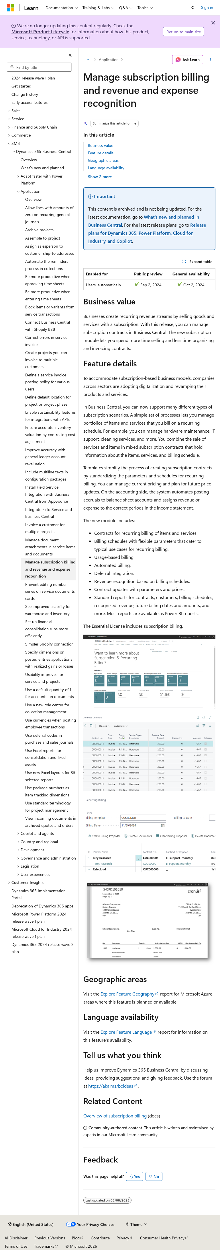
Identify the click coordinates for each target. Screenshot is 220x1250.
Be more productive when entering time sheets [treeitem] (47, 295)
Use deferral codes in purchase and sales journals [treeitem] (49, 738)
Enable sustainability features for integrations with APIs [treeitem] (50, 415)
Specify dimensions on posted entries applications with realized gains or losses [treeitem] (49, 659)
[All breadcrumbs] (88, 59)
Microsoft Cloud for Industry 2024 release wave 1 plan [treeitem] (41, 932)
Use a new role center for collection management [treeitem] (47, 708)
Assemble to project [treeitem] (42, 238)
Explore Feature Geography (127, 994)
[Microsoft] (10, 7)
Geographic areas (103, 160)
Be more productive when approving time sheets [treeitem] (47, 280)
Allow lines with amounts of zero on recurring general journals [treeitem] (49, 214)
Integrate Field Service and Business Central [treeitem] (48, 513)
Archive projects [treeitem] (39, 229)
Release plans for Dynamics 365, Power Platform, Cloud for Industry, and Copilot (147, 233)
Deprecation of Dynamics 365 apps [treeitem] (42, 906)
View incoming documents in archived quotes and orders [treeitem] (50, 821)
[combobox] (39, 67)
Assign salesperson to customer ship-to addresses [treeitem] (49, 249)
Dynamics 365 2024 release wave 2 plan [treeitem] (42, 948)
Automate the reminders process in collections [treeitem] (46, 264)
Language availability (106, 167)
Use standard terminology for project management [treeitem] (48, 806)
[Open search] (193, 8)
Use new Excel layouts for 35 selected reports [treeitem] (50, 776)
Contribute (100, 1238)
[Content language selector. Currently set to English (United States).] (31, 1224)
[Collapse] (70, 55)
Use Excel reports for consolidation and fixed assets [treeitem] (45, 757)
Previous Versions (49, 1238)
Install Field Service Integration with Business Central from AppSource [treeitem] (47, 494)
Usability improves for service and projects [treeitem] (44, 678)
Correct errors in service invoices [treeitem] (46, 341)
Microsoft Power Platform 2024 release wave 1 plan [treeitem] (38, 917)
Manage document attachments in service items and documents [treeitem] (50, 547)
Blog (76, 1238)
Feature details (100, 152)
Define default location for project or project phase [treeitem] (48, 400)
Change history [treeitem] (24, 94)
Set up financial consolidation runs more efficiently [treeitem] (46, 628)
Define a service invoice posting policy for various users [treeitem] (47, 382)
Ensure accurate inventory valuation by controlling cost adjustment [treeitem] (50, 434)
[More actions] (210, 59)
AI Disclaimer (16, 1238)
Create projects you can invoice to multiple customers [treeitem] (46, 359)
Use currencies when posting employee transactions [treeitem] (50, 723)
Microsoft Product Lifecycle (40, 31)
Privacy (123, 1238)
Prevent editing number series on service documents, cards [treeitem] (50, 591)
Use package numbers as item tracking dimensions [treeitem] (47, 791)
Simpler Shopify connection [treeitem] (49, 644)
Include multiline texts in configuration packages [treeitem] (46, 475)
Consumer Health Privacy (162, 1238)
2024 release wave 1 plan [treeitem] (33, 78)
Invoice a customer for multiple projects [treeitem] (45, 528)
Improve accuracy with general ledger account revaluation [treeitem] (45, 456)
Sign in (207, 7)
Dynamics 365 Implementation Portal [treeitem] (38, 894)
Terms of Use (16, 1246)
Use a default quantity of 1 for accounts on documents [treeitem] (49, 693)
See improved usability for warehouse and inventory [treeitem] (48, 610)
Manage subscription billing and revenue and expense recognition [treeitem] (50, 569)
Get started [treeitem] (21, 86)
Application (109, 59)
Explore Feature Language (126, 1032)
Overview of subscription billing (115, 1116)
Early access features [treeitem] (29, 102)
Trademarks (44, 1246)
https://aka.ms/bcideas (110, 1086)
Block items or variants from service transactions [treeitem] (49, 310)
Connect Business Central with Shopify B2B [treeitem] (47, 325)
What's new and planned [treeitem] (42, 167)
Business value (100, 145)
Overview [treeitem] (29, 159)
